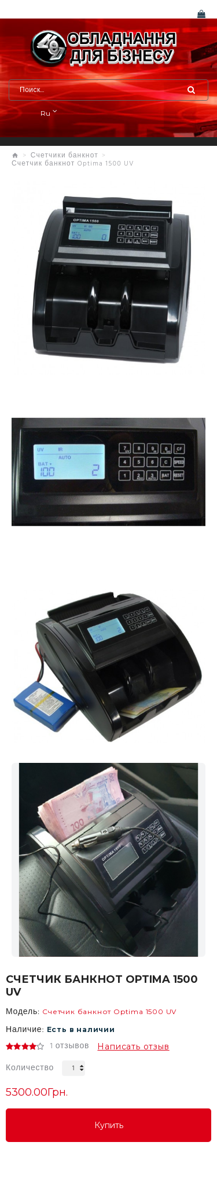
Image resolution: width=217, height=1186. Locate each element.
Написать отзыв (133, 1046)
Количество (30, 1068)
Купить (108, 1125)
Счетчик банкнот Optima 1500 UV (73, 164)
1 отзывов (69, 1046)
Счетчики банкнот (64, 156)
